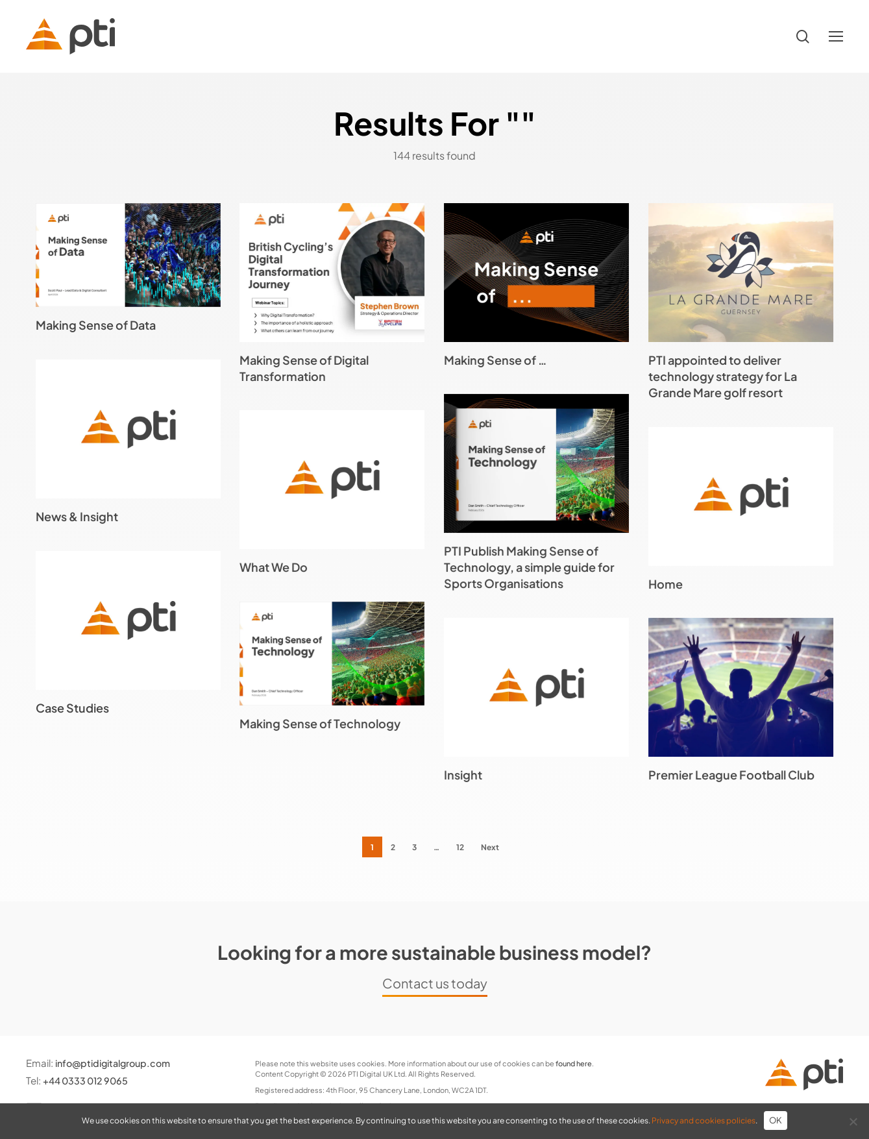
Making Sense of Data (96, 324)
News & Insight (77, 516)
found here (574, 1063)
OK (776, 1120)
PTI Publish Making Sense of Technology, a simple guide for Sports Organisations (529, 567)
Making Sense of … (495, 359)
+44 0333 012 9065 (88, 1080)
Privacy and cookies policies (703, 1120)
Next (490, 847)
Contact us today (434, 983)
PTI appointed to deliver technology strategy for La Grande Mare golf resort (722, 376)
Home (665, 583)
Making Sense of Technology (319, 723)
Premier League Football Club (731, 774)
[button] (836, 36)
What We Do (273, 566)
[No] (852, 1121)
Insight (463, 774)
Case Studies (72, 707)
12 (460, 847)
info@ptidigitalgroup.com (117, 1063)
